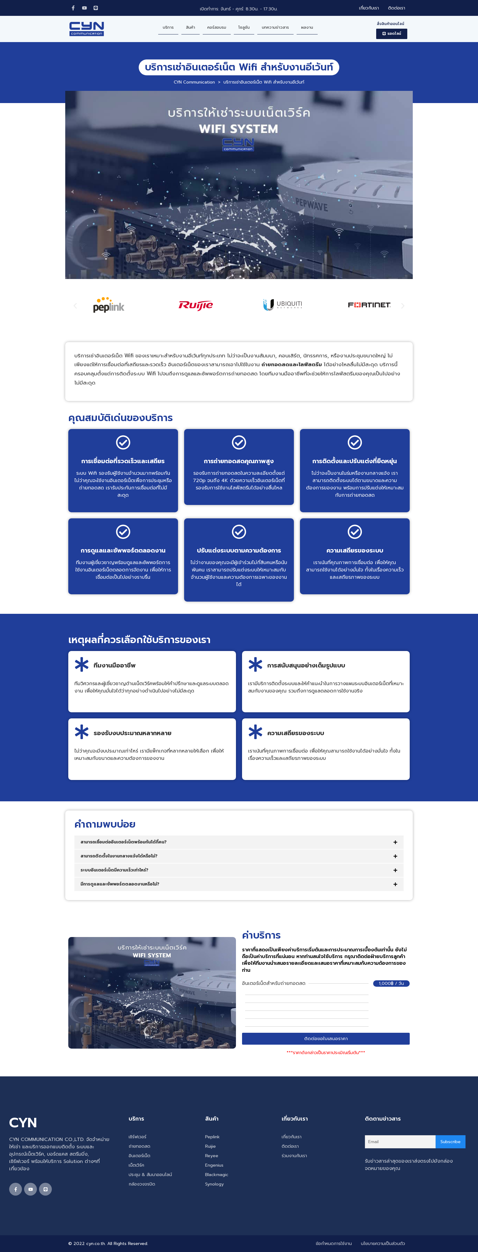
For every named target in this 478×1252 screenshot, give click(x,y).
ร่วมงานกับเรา (294, 1156)
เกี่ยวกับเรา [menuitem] (369, 8)
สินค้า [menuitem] (190, 27)
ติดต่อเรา (290, 1146)
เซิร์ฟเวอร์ (137, 1137)
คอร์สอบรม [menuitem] (216, 27)
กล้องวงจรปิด (142, 1184)
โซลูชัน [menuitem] (244, 27)
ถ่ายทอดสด (139, 1146)
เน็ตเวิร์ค (136, 1165)
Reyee (211, 1156)
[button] (391, 34)
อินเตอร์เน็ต (139, 1156)
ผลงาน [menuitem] (307, 27)
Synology (214, 1184)
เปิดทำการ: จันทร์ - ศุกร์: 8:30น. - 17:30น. (239, 9)
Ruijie (210, 1146)
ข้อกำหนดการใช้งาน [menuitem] (334, 1243)
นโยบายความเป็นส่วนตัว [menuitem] (383, 1243)
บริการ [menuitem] (168, 27)
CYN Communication (194, 82)
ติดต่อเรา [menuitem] (396, 8)
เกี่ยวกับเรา (291, 1137)
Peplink (212, 1137)
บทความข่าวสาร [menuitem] (275, 27)
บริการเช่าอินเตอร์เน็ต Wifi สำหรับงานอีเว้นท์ (239, 67)
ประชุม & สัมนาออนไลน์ (150, 1175)
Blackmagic (216, 1175)
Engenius (214, 1165)
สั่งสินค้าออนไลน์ (390, 24)
